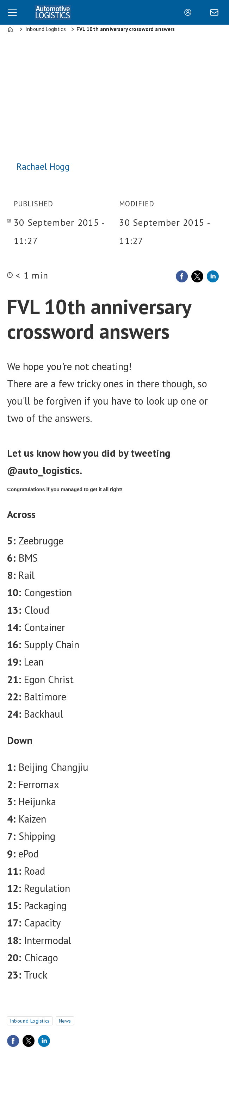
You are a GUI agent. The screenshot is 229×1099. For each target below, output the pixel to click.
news (65, 1021)
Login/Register (190, 12)
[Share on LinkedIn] (212, 276)
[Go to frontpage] (53, 12)
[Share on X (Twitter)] (197, 276)
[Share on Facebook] (181, 276)
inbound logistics (30, 1021)
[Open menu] (12, 12)
